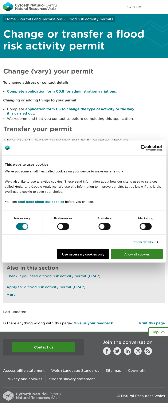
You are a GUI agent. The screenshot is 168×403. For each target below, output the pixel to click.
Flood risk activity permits (89, 19)
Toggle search (150, 7)
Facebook (107, 351)
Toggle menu (162, 7)
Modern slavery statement (72, 379)
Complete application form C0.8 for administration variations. (62, 91)
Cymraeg (134, 7)
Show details (143, 242)
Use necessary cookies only (83, 254)
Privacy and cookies (24, 379)
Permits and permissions (41, 19)
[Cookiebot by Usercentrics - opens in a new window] (151, 147)
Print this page (152, 323)
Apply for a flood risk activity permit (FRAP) (46, 287)
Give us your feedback (93, 323)
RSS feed (148, 351)
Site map (113, 370)
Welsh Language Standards (75, 370)
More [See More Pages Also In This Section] (11, 294)
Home (10, 19)
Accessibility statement (24, 370)
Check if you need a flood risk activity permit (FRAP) (53, 276)
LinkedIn (127, 351)
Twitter (117, 351)
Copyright (137, 370)
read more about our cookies (41, 202)
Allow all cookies (137, 254)
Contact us (43, 347)
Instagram (138, 351)
